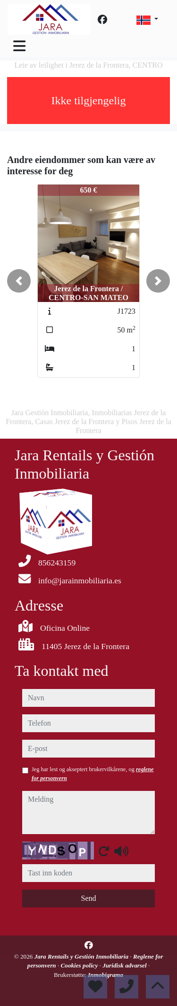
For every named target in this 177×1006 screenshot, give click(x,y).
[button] (19, 281)
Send (88, 898)
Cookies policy (80, 965)
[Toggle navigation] (19, 46)
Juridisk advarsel (125, 965)
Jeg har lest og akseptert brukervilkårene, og (93, 773)
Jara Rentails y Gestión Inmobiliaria (82, 956)
